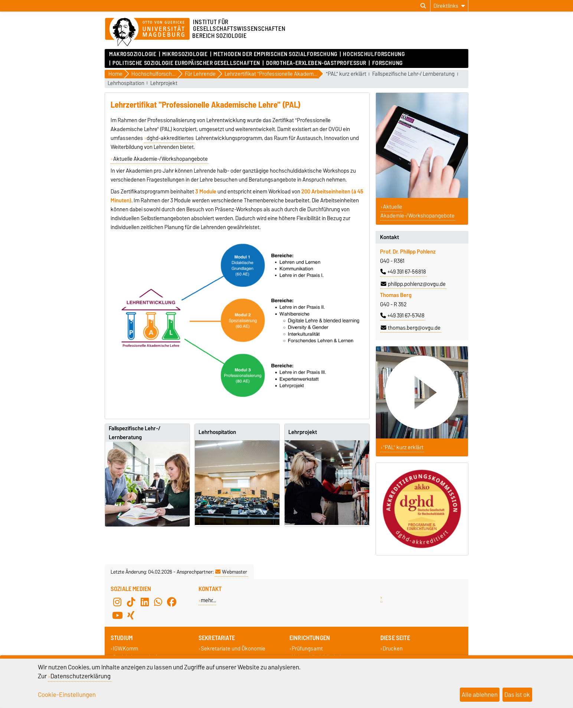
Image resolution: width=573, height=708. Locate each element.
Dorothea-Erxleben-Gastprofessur (316, 63)
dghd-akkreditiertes (170, 138)
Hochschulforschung (374, 54)
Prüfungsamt (307, 649)
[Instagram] (117, 602)
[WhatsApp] (158, 602)
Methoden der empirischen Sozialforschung (275, 54)
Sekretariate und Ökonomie (233, 649)
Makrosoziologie (132, 54)
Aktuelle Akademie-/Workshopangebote (160, 158)
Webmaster (231, 571)
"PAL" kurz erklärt (346, 74)
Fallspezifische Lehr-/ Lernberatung (413, 74)
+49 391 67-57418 (402, 315)
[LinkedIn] (144, 602)
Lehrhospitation (126, 83)
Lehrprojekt (163, 83)
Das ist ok (517, 694)
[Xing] (131, 615)
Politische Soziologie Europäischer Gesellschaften (186, 63)
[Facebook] (172, 602)
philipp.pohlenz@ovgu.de (413, 284)
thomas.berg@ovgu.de (411, 327)
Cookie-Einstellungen (67, 694)
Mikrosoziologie (184, 54)
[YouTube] (117, 615)
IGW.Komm (125, 649)
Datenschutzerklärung (80, 676)
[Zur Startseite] (147, 32)
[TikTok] (131, 602)
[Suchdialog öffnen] (423, 5)
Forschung (387, 63)
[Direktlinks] (449, 6)
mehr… (208, 600)
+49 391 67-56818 (403, 271)
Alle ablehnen (480, 694)
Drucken (393, 649)
